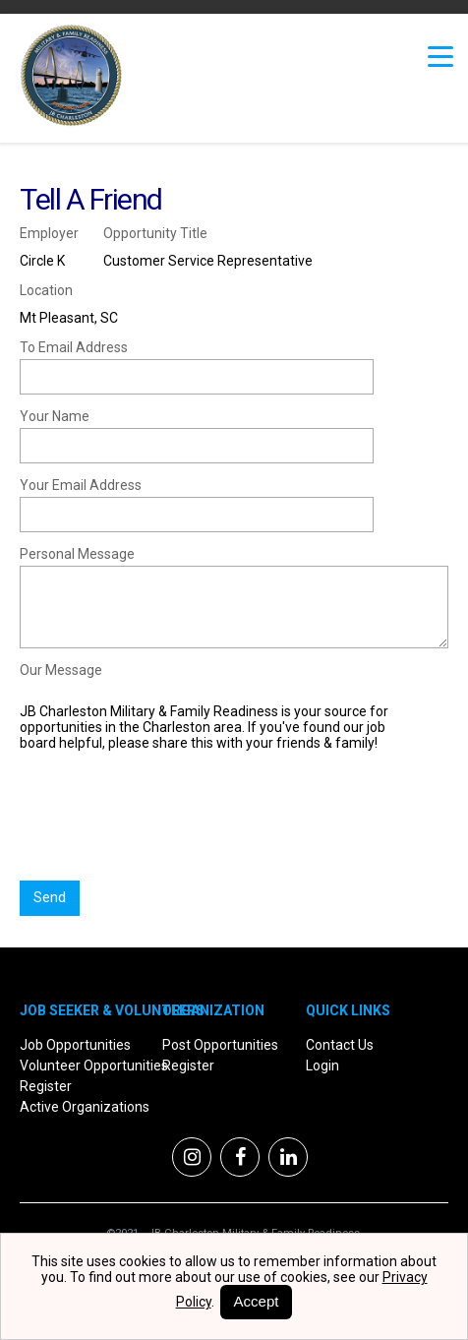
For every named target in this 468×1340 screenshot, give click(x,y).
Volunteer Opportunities (94, 1065)
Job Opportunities (75, 1045)
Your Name (54, 416)
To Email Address (74, 347)
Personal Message (77, 554)
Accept (256, 1301)
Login (322, 1065)
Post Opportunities (220, 1045)
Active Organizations (84, 1107)
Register (46, 1086)
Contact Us (340, 1045)
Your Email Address (81, 485)
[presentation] (169, 824)
